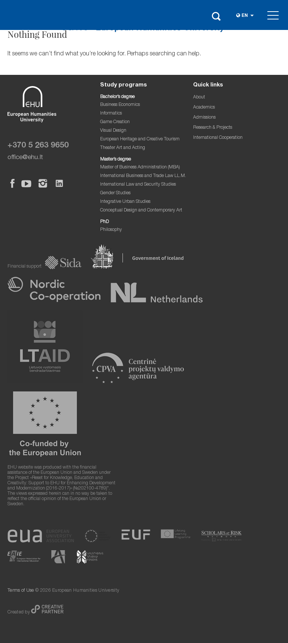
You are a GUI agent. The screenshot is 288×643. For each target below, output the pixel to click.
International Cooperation (218, 137)
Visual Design (113, 130)
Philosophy (111, 230)
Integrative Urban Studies (125, 201)
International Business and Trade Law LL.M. (143, 176)
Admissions (204, 117)
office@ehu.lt (25, 158)
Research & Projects (212, 127)
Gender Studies (115, 193)
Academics (204, 107)
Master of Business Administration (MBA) (140, 167)
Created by (19, 612)
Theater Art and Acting (122, 148)
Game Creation (115, 122)
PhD (104, 222)
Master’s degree (115, 159)
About (199, 97)
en (245, 15)
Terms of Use (21, 590)
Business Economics (120, 105)
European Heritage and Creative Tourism (140, 139)
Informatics (111, 113)
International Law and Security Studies (138, 184)
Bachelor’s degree (117, 97)
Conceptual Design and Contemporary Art (141, 210)
